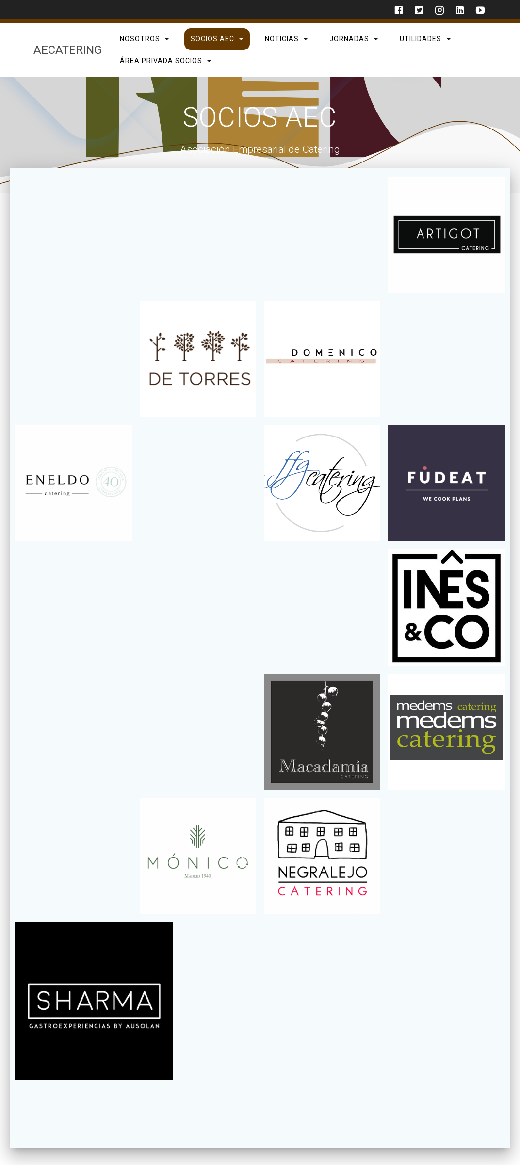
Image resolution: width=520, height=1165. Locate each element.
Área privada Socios (160, 60)
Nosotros (139, 39)
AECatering (67, 50)
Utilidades (420, 39)
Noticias (282, 39)
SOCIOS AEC (212, 39)
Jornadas (349, 39)
